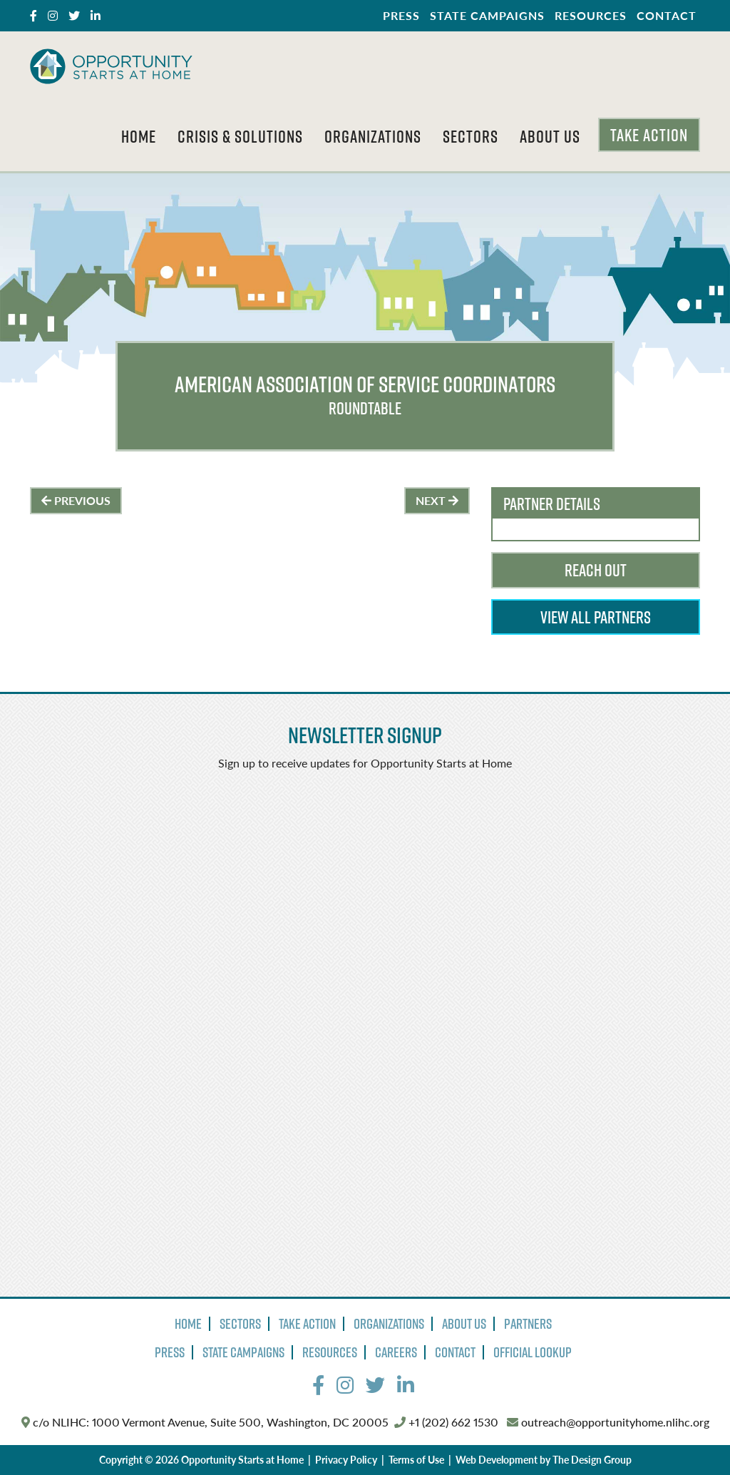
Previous (75, 500)
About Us (550, 136)
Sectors (470, 136)
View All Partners (595, 617)
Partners (528, 1324)
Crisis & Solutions (240, 136)
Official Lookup (532, 1352)
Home (138, 136)
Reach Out (596, 570)
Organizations (372, 136)
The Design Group (592, 1459)
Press (401, 15)
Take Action (649, 135)
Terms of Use (416, 1459)
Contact (666, 15)
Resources (591, 15)
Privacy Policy (346, 1459)
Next (437, 500)
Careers (396, 1352)
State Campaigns (487, 15)
